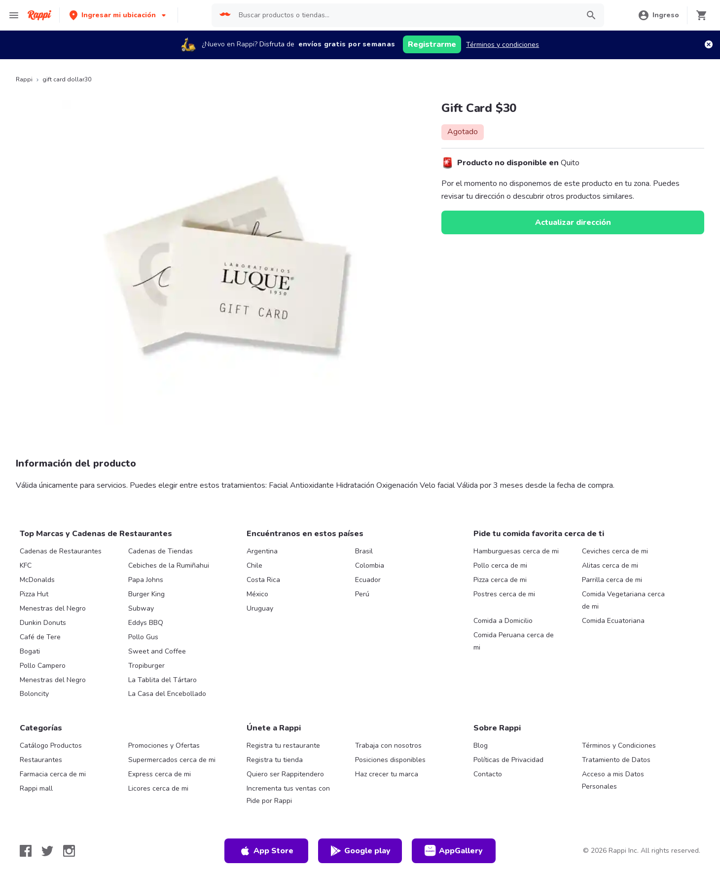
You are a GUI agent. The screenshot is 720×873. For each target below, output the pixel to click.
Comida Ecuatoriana (613, 620)
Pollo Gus (143, 637)
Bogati (30, 651)
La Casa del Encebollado (167, 693)
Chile (254, 565)
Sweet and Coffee (157, 651)
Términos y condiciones (502, 44)
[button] (119, 15)
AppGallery (454, 851)
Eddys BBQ (145, 622)
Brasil (364, 551)
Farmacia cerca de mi (53, 774)
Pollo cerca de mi (500, 565)
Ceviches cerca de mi (615, 551)
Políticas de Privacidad (508, 759)
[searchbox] (406, 15)
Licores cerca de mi (158, 788)
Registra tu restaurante (283, 745)
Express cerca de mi (159, 774)
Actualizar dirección (573, 222)
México (257, 594)
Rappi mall (36, 788)
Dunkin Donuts (43, 622)
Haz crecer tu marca (386, 774)
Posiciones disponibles (390, 759)
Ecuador (368, 579)
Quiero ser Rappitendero (285, 774)
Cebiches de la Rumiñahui (168, 565)
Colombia (369, 565)
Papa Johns (145, 579)
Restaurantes (41, 759)
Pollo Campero (43, 665)
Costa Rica (263, 579)
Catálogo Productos (51, 745)
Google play (360, 851)
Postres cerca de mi (504, 594)
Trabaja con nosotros (388, 745)
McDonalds (37, 579)
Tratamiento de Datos (616, 759)
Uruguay (260, 608)
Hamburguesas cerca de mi (516, 551)
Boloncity (34, 693)
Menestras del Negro (53, 608)
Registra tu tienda (275, 759)
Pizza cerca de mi (500, 579)
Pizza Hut (34, 594)
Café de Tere (40, 637)
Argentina (262, 551)
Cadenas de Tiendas (160, 551)
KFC (26, 565)
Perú (362, 594)
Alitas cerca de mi (610, 565)
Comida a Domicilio (503, 620)
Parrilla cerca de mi (612, 579)
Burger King (146, 594)
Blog (480, 745)
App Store (266, 851)
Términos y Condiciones (619, 745)
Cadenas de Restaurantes (61, 551)
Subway (141, 608)
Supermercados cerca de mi (172, 759)
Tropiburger (146, 665)
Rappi (24, 79)
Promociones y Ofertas (164, 745)
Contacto (487, 774)
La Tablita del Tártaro (162, 680)
